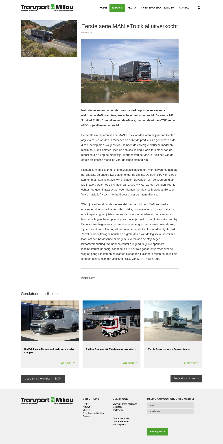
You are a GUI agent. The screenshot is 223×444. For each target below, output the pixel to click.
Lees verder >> (68, 363)
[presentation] (170, 421)
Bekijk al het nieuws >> (186, 378)
